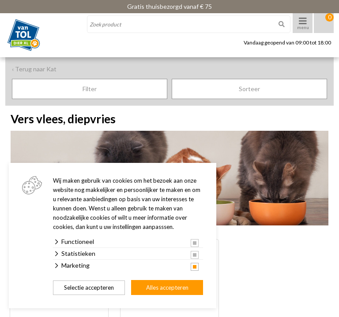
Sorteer (249, 88)
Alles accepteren (167, 287)
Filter (90, 88)
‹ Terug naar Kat (34, 69)
